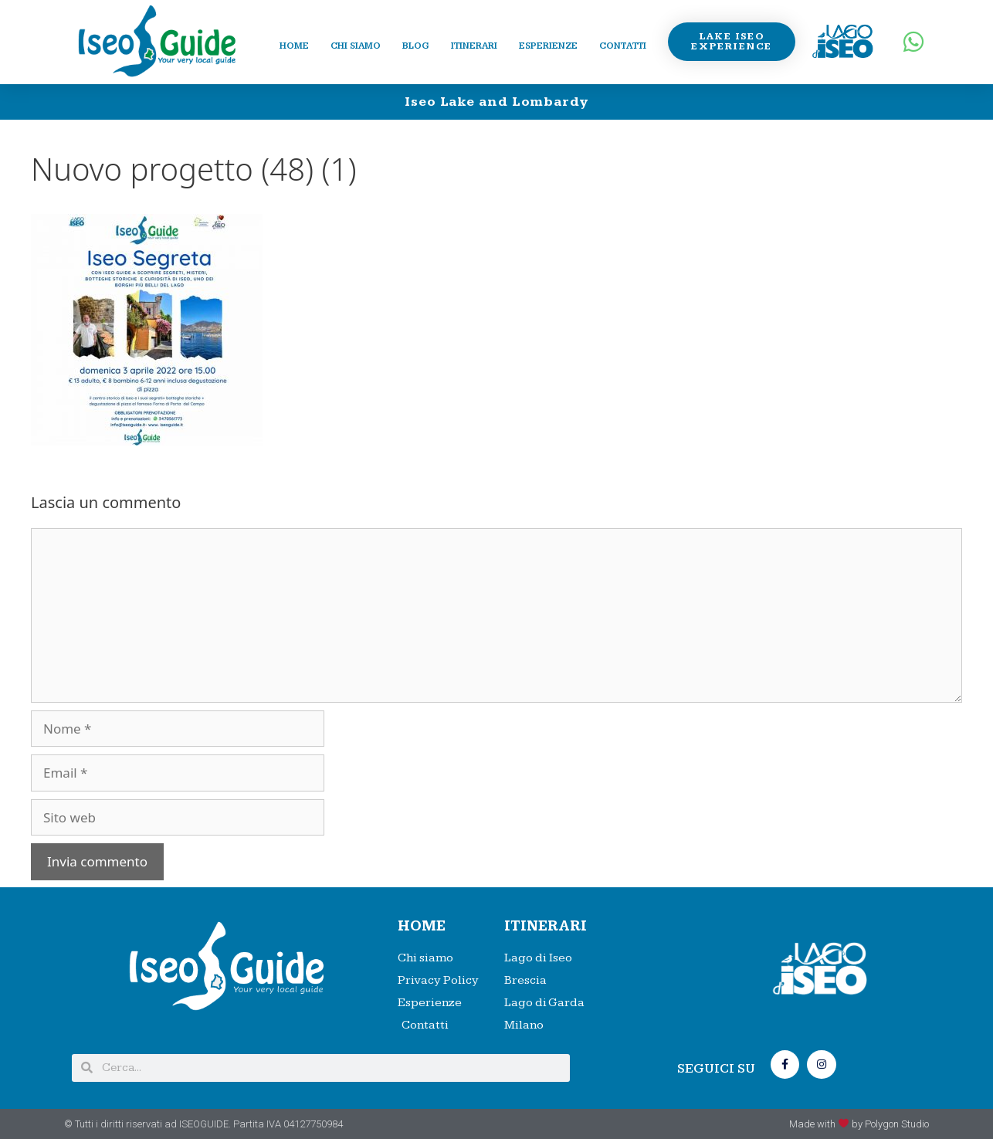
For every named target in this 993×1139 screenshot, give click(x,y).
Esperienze (548, 46)
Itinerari (474, 46)
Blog (415, 46)
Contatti (622, 46)
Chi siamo (355, 46)
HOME (422, 926)
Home (294, 46)
